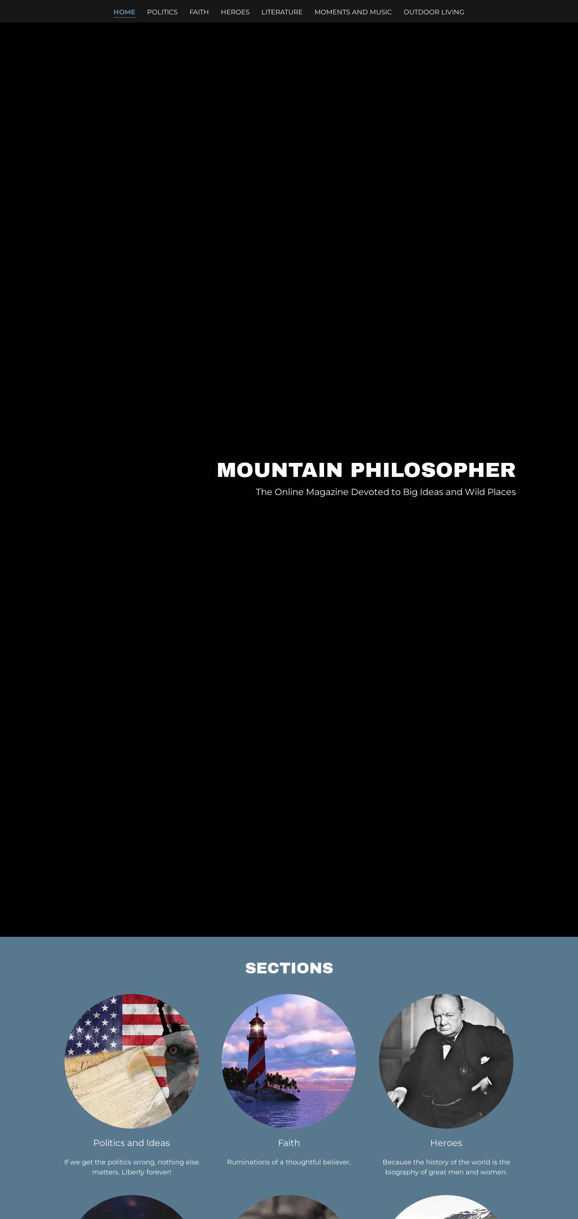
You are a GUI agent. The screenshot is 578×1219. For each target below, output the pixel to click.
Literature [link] (282, 12)
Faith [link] (199, 12)
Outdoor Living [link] (434, 12)
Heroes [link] (235, 12)
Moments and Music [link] (353, 12)
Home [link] (124, 12)
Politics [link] (162, 12)
